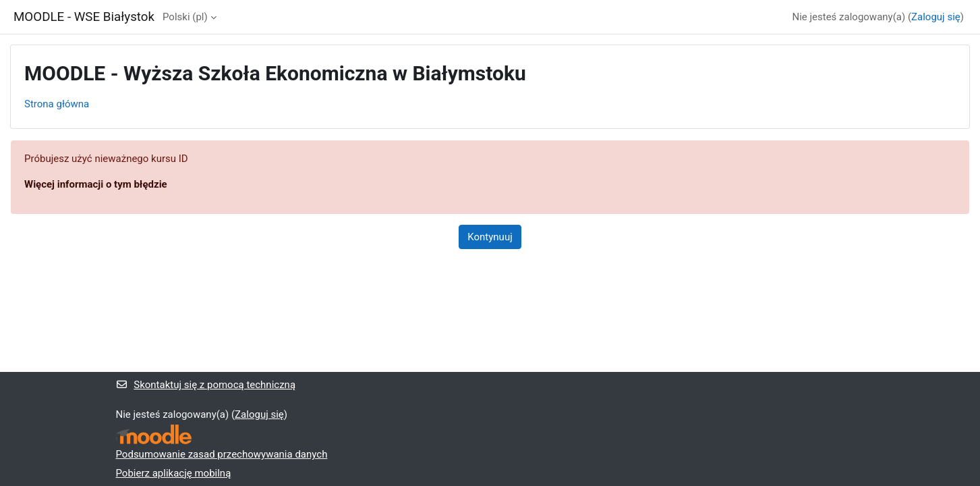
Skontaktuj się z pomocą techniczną (206, 385)
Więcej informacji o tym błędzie (95, 184)
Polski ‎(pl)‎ (185, 17)
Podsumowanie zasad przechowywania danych (222, 454)
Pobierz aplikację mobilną (173, 473)
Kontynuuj (489, 237)
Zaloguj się (935, 17)
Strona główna (56, 104)
